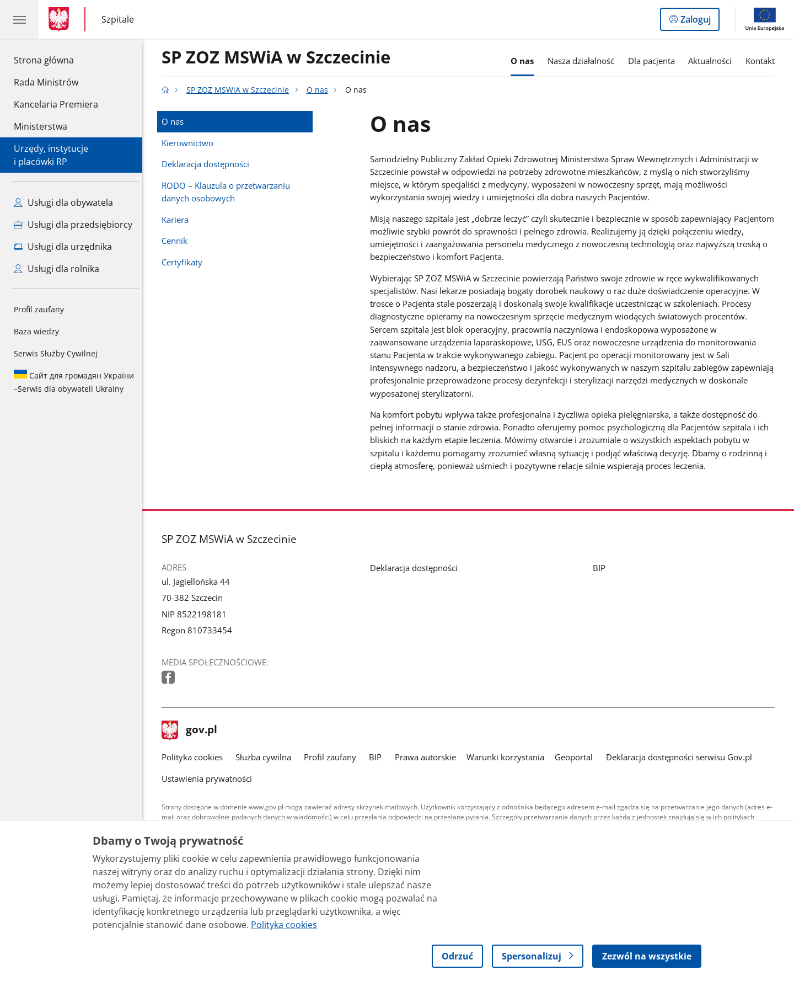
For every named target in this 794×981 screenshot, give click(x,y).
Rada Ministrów (46, 82)
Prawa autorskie (428, 757)
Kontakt (762, 61)
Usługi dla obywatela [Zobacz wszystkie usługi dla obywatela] (63, 202)
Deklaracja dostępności (208, 164)
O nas (525, 61)
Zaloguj (699, 21)
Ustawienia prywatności (209, 778)
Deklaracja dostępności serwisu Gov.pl (682, 757)
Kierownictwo (190, 143)
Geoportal (577, 757)
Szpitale (117, 19)
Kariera (177, 220)
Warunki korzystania (508, 757)
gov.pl (192, 730)
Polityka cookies (195, 757)
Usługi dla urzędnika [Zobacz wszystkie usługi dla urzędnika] (63, 247)
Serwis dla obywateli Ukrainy (74, 382)
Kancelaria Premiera (56, 104)
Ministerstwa (40, 126)
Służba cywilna (266, 757)
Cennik (177, 240)
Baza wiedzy (36, 331)
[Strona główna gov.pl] (61, 19)
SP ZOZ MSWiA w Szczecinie (278, 57)
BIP (602, 568)
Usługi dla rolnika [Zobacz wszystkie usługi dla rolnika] (56, 269)
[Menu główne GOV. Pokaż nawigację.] (19, 19)
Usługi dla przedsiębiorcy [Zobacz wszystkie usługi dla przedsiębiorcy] (73, 224)
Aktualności (713, 61)
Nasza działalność (583, 61)
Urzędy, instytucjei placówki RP (51, 155)
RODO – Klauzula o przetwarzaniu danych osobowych (228, 191)
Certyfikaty (184, 262)
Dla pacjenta (654, 61)
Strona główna (56, 59)
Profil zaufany (39, 309)
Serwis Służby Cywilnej (56, 353)
